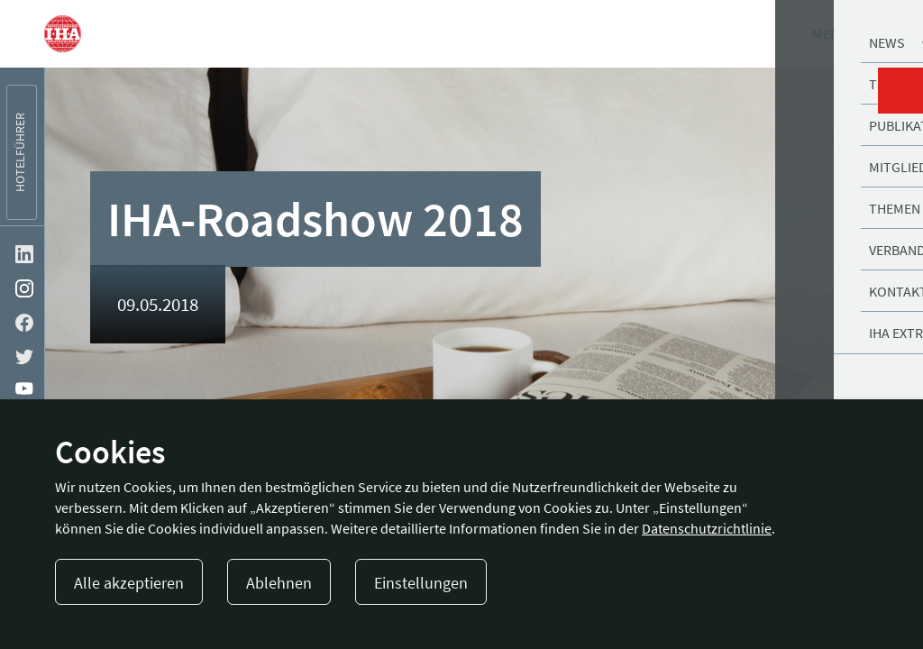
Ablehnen (279, 582)
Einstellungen (421, 582)
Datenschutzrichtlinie (707, 528)
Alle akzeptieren (129, 582)
